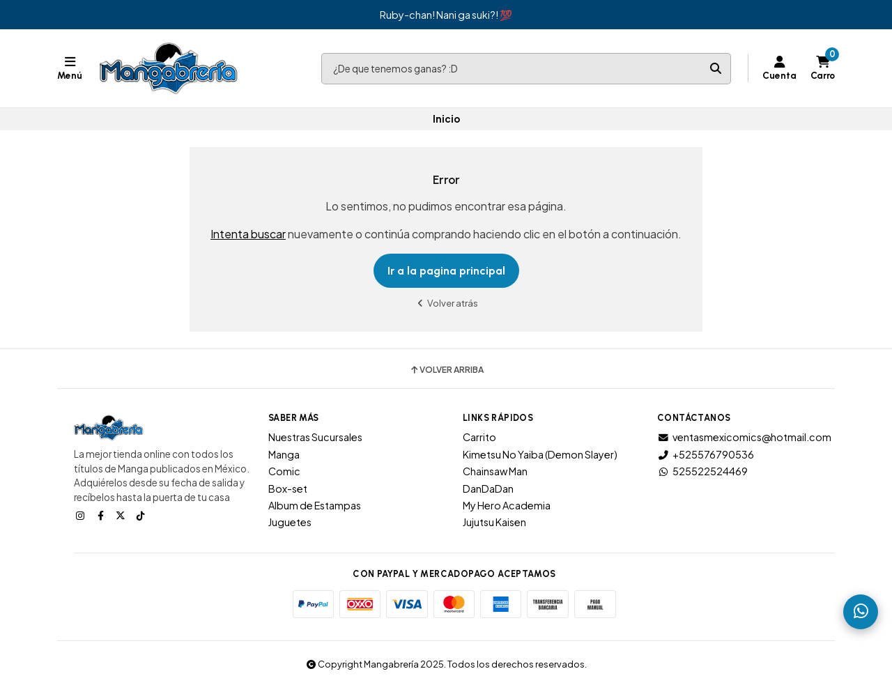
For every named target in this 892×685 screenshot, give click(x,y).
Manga (284, 454)
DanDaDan (488, 488)
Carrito (479, 437)
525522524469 (702, 471)
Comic (284, 471)
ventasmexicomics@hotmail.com (744, 437)
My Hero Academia (507, 505)
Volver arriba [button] (446, 370)
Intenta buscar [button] (248, 233)
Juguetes (290, 522)
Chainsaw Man (495, 471)
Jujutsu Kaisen (494, 522)
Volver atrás (446, 303)
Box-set (287, 488)
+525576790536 (705, 454)
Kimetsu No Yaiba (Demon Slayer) (540, 454)
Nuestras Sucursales (315, 437)
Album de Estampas (314, 505)
